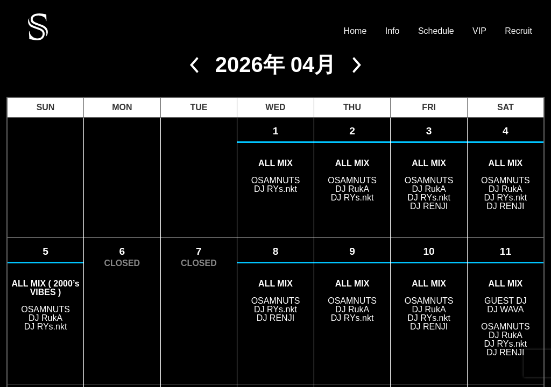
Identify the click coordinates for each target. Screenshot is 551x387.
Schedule (436, 31)
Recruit (518, 31)
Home (355, 31)
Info (392, 31)
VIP (479, 31)
